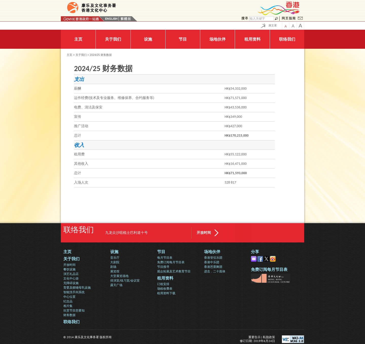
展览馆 (114, 271)
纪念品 (67, 301)
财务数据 (69, 315)
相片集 (67, 306)
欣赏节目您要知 (74, 310)
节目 (161, 251)
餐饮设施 (69, 269)
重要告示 (254, 337)
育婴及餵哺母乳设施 (77, 287)
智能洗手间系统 (74, 292)
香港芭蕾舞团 (213, 267)
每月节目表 (164, 257)
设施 (114, 251)
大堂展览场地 (119, 276)
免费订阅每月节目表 (171, 262)
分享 (255, 251)
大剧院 (114, 262)
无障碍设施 (71, 283)
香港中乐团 (211, 262)
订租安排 (163, 284)
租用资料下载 (166, 293)
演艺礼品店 (71, 274)
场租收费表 (164, 288)
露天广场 (116, 285)
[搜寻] (261, 18)
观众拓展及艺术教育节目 (174, 271)
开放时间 (204, 233)
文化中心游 (71, 278)
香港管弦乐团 (213, 257)
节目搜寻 (163, 267)
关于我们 (81, 54)
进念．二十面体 (214, 271)
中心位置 (69, 297)
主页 (69, 54)
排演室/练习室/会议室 (125, 280)
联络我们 (71, 321)
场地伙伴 (212, 251)
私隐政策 (269, 337)
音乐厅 (114, 257)
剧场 (113, 267)
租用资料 (165, 278)
